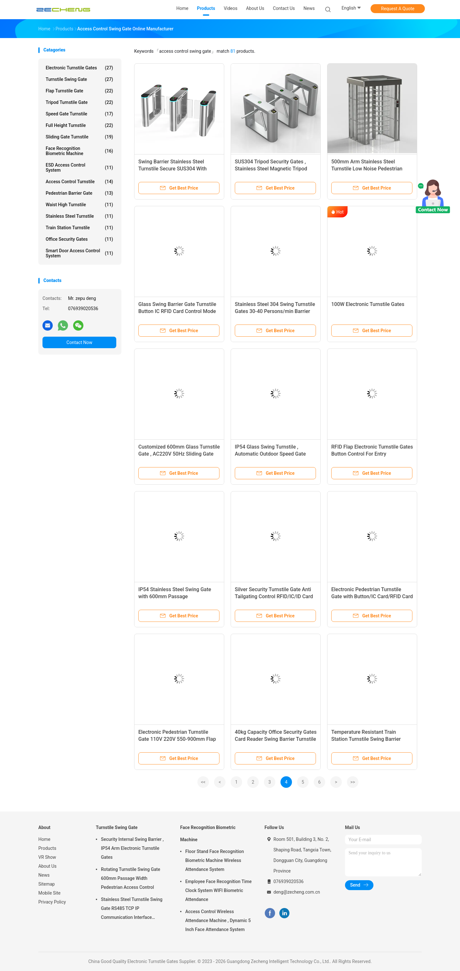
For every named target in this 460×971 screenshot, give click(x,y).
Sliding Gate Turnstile (79, 137)
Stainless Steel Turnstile (79, 216)
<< (203, 782)
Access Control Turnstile (79, 181)
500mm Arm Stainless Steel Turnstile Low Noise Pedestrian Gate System (366, 169)
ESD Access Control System (79, 167)
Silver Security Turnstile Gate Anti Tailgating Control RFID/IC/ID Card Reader (274, 596)
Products (47, 848)
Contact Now (79, 342)
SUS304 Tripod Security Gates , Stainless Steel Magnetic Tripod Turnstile (271, 169)
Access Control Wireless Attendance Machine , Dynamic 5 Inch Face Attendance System (218, 920)
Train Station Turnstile (79, 227)
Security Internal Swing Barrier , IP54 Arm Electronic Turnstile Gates (132, 848)
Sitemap (46, 884)
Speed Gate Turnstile (79, 114)
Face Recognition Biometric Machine (79, 151)
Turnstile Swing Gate (79, 79)
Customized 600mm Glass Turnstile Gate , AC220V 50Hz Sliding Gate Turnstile (179, 454)
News (44, 875)
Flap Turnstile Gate (79, 91)
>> (352, 782)
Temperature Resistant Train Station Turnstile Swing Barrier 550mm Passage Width (366, 739)
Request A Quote (397, 8)
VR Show (47, 857)
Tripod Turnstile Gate (79, 102)
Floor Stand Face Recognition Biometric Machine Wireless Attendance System (214, 860)
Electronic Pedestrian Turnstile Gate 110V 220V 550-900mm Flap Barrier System (177, 739)
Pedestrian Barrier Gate (79, 193)
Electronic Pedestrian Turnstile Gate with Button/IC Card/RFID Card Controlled (372, 596)
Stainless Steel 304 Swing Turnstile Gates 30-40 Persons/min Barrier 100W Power (275, 311)
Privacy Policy (52, 901)
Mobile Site (49, 893)
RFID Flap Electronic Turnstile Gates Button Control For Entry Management (372, 454)
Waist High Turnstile (79, 204)
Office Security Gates (79, 239)
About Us (47, 866)
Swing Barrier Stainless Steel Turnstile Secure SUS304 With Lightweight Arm (172, 169)
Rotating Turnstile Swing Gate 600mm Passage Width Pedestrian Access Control (130, 878)
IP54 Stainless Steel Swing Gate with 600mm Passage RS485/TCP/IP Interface (174, 596)
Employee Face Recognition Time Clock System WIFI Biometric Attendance (218, 890)
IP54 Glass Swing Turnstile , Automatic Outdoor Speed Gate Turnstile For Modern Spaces (270, 454)
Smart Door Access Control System (79, 253)
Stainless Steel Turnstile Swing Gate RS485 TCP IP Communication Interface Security (132, 909)
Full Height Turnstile (79, 125)
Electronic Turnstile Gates (79, 68)
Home (44, 839)
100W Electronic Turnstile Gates (367, 304)
